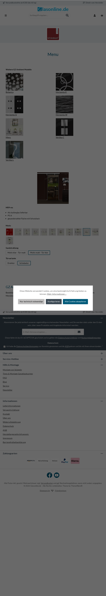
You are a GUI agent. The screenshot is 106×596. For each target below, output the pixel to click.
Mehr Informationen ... (56, 294)
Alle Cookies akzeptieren (75, 301)
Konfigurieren (54, 301)
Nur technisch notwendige (31, 301)
